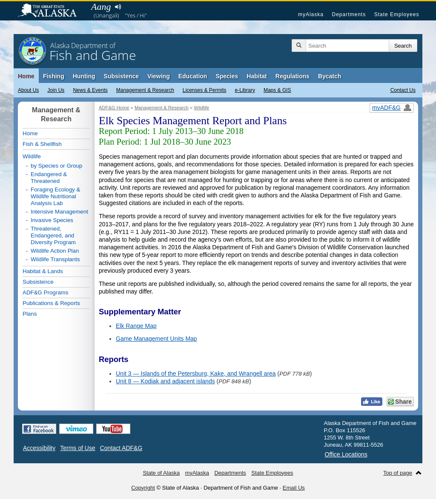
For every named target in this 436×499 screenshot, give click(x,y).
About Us (28, 90)
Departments (349, 14)
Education (192, 76)
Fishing (53, 76)
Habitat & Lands (43, 271)
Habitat (257, 76)
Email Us (294, 488)
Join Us (55, 90)
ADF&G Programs (45, 292)
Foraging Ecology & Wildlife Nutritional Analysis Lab (55, 196)
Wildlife (201, 107)
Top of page (397, 473)
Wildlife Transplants (55, 259)
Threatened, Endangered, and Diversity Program (53, 235)
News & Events (90, 90)
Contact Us (403, 90)
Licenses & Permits (205, 90)
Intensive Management (59, 211)
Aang (101, 6)
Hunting (84, 76)
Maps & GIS (277, 90)
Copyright (143, 488)
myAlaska (311, 14)
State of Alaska (51, 11)
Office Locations (346, 454)
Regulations (292, 76)
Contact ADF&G (121, 448)
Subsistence (121, 76)
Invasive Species (52, 220)
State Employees (396, 14)
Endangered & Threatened (49, 177)
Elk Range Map (136, 325)
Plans (30, 314)
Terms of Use (77, 448)
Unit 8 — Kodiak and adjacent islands (165, 381)
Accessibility (39, 448)
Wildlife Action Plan (55, 251)
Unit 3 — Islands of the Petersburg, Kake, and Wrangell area (196, 373)
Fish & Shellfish (42, 144)
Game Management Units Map (156, 338)
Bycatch (329, 76)
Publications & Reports (51, 303)
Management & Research (145, 90)
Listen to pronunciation (117, 7)
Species (226, 76)
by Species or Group (57, 166)
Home (26, 76)
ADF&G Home (114, 107)
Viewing (158, 76)
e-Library (245, 90)
